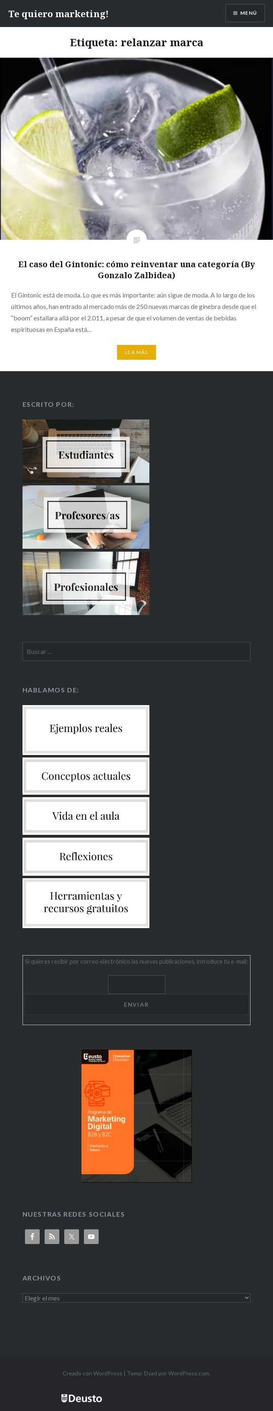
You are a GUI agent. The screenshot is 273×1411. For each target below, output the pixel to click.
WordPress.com (188, 1373)
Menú (248, 13)
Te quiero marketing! (58, 13)
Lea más (136, 352)
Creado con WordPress (92, 1373)
